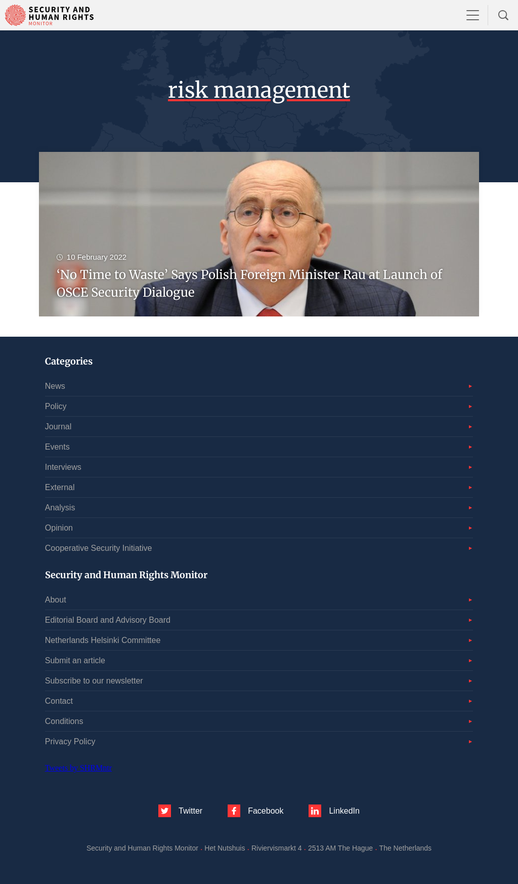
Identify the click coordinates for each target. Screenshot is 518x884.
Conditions (64, 721)
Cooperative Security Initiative (98, 548)
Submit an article (75, 660)
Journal (58, 426)
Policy (56, 406)
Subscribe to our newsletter (94, 680)
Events (57, 447)
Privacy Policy (70, 741)
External (60, 487)
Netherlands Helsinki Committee (103, 640)
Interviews (63, 467)
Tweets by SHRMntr (78, 768)
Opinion (59, 528)
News (55, 386)
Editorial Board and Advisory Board (107, 620)
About (55, 599)
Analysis (60, 507)
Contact (59, 701)
